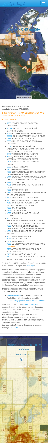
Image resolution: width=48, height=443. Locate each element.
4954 (9, 231)
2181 (9, 139)
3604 (9, 162)
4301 (9, 185)
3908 (9, 167)
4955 (9, 236)
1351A (9, 128)
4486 (9, 200)
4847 (9, 210)
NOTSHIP (15, 328)
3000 (9, 141)
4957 (9, 241)
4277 (9, 182)
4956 (9, 239)
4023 (9, 172)
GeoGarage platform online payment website (27, 301)
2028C (9, 136)
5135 (9, 249)
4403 (9, 198)
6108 (9, 257)
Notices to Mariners (30, 304)
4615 (9, 203)
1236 (9, 123)
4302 (9, 190)
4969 (9, 244)
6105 (9, 254)
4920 (9, 226)
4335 (9, 193)
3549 (9, 157)
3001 (9, 146)
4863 (9, 213)
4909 (9, 218)
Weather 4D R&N (14, 295)
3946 (9, 169)
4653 (9, 208)
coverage (30, 266)
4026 (9, 177)
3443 (9, 154)
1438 (9, 133)
